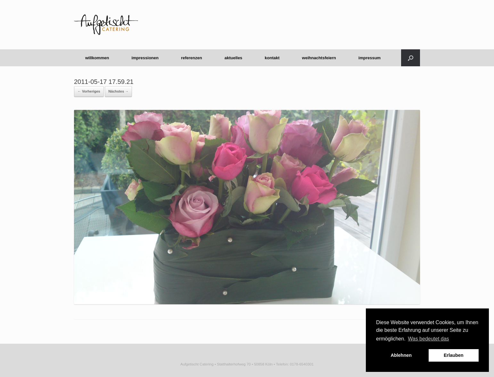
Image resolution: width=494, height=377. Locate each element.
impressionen (145, 57)
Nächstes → (118, 91)
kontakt (272, 57)
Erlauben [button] (454, 355)
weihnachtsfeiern (319, 57)
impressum (369, 57)
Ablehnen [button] (401, 355)
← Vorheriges (89, 91)
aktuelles (234, 57)
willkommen (97, 57)
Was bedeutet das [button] (428, 338)
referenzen (191, 57)
